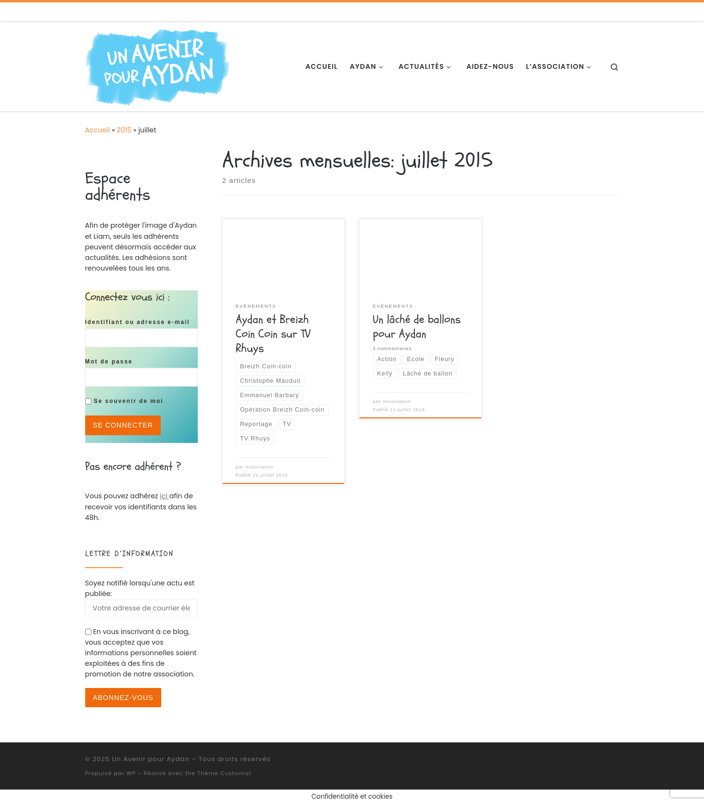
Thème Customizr (224, 773)
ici (164, 496)
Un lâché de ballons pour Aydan (417, 326)
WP (131, 773)
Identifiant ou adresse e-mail (137, 322)
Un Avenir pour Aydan (150, 759)
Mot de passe (109, 361)
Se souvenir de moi (124, 401)
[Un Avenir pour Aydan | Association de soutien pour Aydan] (157, 65)
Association (259, 467)
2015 (124, 130)
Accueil (97, 130)
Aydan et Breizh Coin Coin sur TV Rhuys (273, 333)
